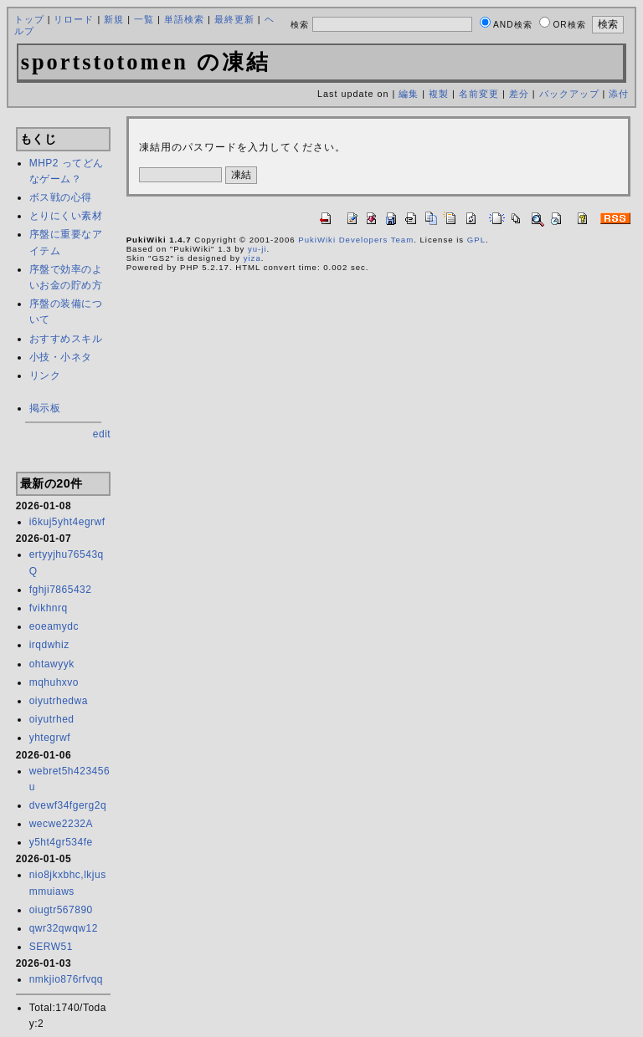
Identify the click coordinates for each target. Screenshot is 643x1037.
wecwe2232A (61, 824)
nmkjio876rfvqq (66, 979)
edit (102, 434)
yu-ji (257, 248)
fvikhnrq (48, 608)
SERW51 (51, 947)
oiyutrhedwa (58, 701)
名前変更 (479, 94)
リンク (45, 375)
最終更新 (234, 19)
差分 (519, 94)
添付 (619, 94)
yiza (252, 258)
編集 (409, 94)
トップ (29, 19)
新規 (114, 19)
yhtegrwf (49, 737)
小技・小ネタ (60, 357)
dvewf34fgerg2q (67, 805)
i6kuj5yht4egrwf (67, 522)
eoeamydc (54, 626)
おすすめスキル (66, 339)
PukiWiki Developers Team (356, 239)
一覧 (144, 19)
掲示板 (45, 408)
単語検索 (184, 19)
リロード (74, 19)
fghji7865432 (60, 589)
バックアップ (569, 94)
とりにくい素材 (66, 216)
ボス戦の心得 (60, 197)
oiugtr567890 (61, 910)
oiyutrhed (52, 719)
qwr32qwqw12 (63, 928)
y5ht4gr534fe (61, 842)
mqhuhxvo (54, 682)
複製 (439, 94)
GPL (476, 239)
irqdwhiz (49, 645)
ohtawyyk (52, 664)
